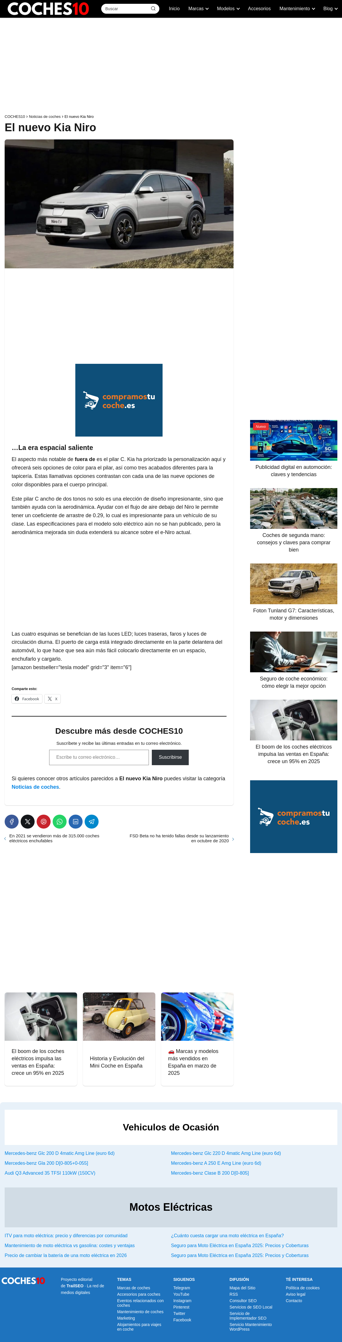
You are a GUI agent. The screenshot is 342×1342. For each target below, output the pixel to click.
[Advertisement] (171, 67)
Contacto (294, 1300)
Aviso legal (295, 1294)
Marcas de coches (133, 1288)
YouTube (181, 1294)
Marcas (196, 8)
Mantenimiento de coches (140, 1311)
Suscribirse (170, 757)
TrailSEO (75, 1286)
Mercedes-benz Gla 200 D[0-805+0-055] (46, 1163)
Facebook (182, 1320)
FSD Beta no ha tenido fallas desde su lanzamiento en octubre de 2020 (179, 838)
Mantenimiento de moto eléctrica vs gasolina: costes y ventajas (70, 1245)
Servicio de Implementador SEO (247, 1315)
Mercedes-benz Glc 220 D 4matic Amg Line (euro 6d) (226, 1153)
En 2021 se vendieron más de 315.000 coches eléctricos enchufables (54, 838)
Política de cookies (303, 1288)
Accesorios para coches (139, 1294)
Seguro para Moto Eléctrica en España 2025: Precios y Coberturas (240, 1245)
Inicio (174, 8)
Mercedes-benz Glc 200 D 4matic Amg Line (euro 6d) (60, 1153)
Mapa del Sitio (242, 1288)
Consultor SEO (242, 1300)
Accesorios (259, 8)
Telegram (181, 1288)
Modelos (225, 8)
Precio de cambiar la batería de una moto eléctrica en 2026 (66, 1255)
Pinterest (181, 1307)
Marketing (126, 1318)
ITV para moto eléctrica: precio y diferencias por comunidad (66, 1235)
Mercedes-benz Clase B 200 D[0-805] (210, 1173)
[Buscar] (153, 8)
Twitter (179, 1313)
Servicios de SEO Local (250, 1307)
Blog (328, 8)
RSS (233, 1294)
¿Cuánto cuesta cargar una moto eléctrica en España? (227, 1235)
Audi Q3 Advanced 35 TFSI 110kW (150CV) (50, 1173)
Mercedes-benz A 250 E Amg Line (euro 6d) (216, 1163)
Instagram (182, 1300)
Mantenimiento (294, 8)
